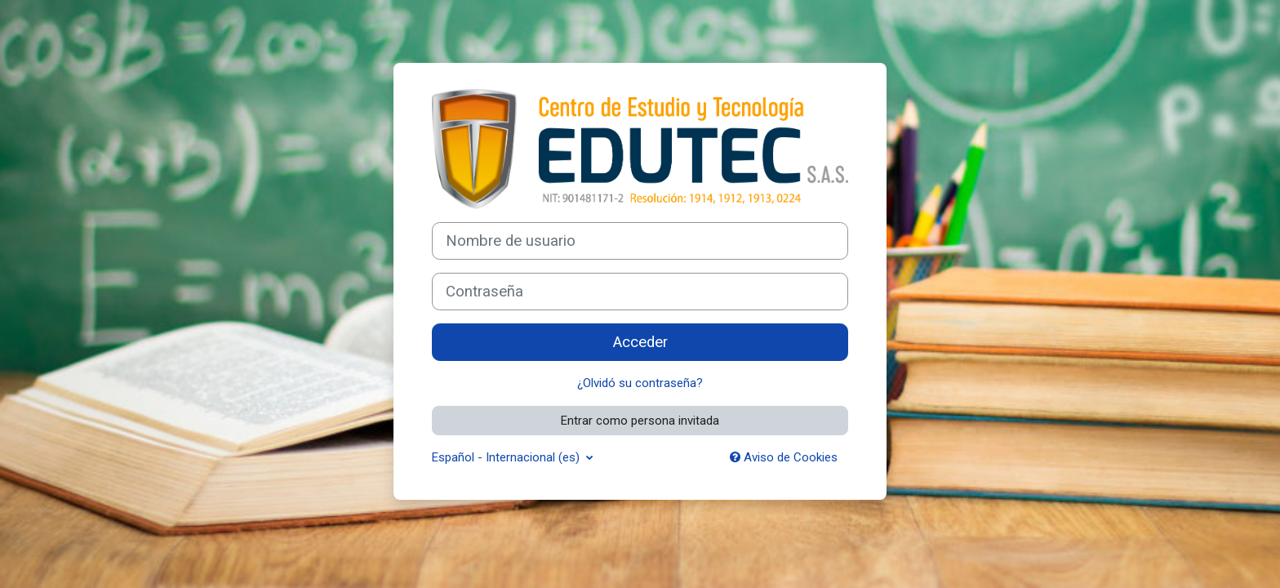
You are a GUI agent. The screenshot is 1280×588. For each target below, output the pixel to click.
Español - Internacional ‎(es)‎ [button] (507, 457)
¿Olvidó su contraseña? (640, 383)
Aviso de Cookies (784, 457)
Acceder (640, 342)
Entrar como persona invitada (640, 420)
